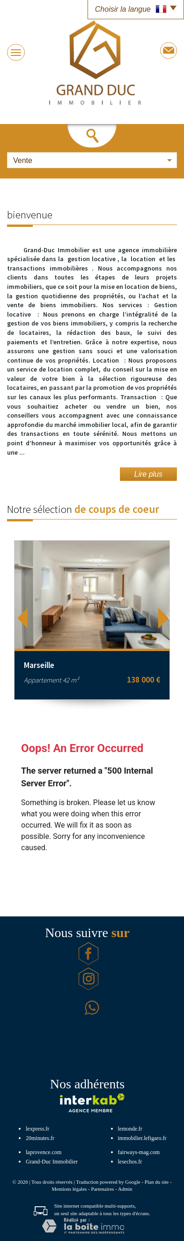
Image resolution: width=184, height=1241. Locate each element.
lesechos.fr (130, 1161)
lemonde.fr (130, 1128)
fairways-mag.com (139, 1152)
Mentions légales (69, 1189)
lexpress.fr (37, 1128)
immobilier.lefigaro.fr (142, 1138)
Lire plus (148, 474)
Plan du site (157, 1182)
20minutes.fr (40, 1138)
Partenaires (102, 1189)
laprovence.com (43, 1152)
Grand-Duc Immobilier (52, 1161)
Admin (125, 1189)
